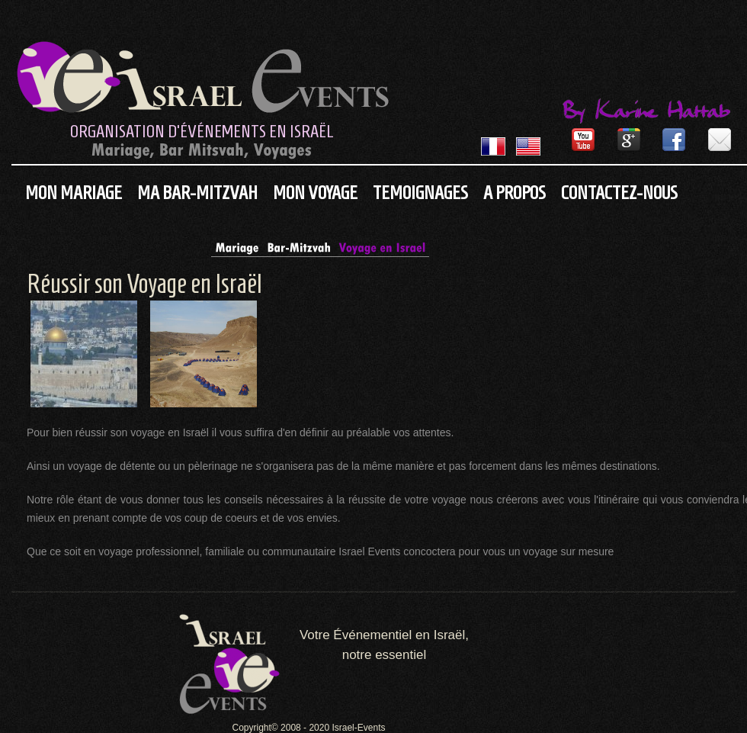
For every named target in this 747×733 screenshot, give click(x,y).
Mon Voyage (315, 192)
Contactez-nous (619, 192)
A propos (514, 192)
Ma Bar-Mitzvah (197, 192)
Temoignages (420, 192)
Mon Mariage (73, 192)
